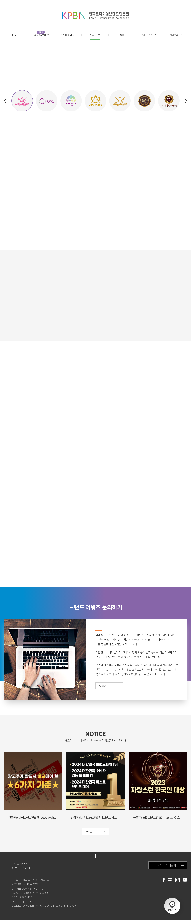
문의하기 (172, 906)
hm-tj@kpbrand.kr (27, 901)
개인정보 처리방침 (19, 863)
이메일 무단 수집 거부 (20, 867)
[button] (5, 101)
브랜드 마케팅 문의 (149, 35)
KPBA (14, 35)
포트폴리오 (95, 36)
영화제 (122, 35)
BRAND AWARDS (40, 35)
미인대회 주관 (68, 35)
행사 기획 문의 (176, 35)
